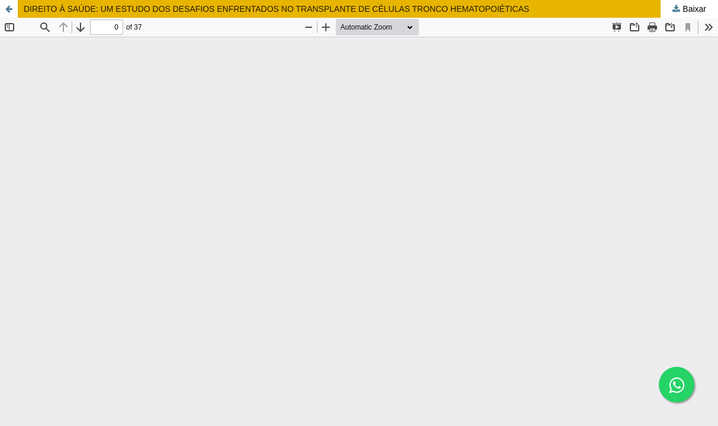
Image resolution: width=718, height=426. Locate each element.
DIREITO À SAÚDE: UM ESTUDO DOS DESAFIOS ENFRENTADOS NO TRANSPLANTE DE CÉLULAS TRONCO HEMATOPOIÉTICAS (276, 9)
